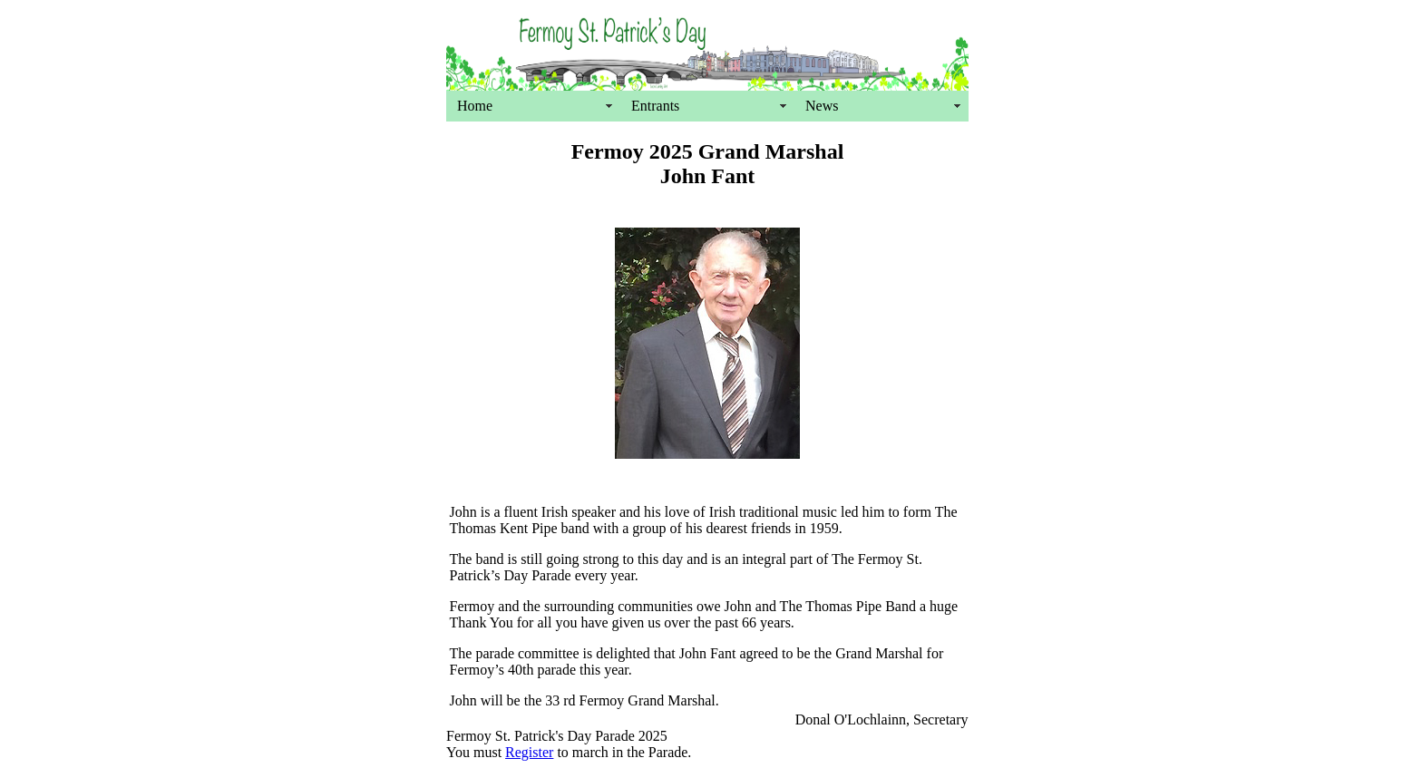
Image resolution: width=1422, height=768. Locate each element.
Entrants (655, 105)
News (821, 105)
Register (529, 752)
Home (474, 105)
